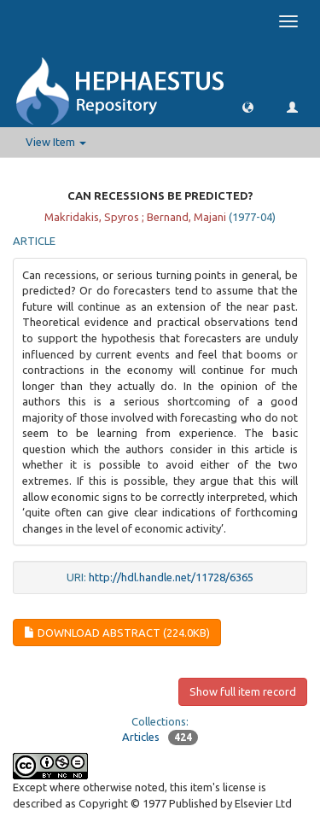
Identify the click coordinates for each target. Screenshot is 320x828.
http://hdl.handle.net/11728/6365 (171, 577)
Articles (141, 737)
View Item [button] (56, 142)
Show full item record (242, 691)
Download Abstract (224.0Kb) (117, 632)
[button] (248, 106)
